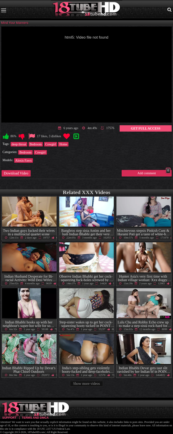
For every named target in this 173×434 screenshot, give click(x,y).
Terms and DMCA (35, 417)
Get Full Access (145, 128)
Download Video (16, 173)
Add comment (154, 172)
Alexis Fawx (23, 160)
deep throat (19, 144)
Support (9, 417)
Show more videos (86, 383)
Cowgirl (50, 144)
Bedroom (36, 144)
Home (63, 144)
